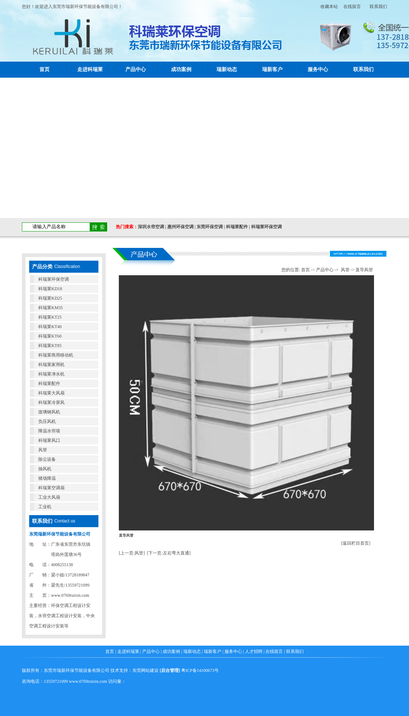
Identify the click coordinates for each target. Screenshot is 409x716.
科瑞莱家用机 (51, 364)
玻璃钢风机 (49, 412)
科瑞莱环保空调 (266, 226)
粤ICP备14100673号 (200, 670)
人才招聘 (253, 651)
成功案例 (181, 69)
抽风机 (44, 468)
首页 (44, 69)
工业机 (44, 506)
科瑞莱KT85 (50, 345)
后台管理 (170, 670)
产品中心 (135, 69)
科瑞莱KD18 (50, 288)
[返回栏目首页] (355, 543)
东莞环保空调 (209, 226)
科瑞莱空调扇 (51, 487)
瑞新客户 (272, 69)
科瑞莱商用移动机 (55, 355)
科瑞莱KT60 (50, 336)
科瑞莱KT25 (50, 317)
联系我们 (378, 6)
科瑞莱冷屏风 (51, 402)
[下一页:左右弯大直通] (168, 553)
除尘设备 (47, 459)
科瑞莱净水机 (51, 374)
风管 (42, 449)
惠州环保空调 (180, 226)
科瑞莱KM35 (50, 307)
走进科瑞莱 (90, 69)
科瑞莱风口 (49, 440)
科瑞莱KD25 (50, 298)
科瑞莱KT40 (50, 326)
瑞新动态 (227, 69)
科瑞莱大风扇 (51, 393)
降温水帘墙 (49, 430)
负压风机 (47, 421)
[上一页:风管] (132, 553)
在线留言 (352, 6)
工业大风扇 (49, 497)
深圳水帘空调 (151, 226)
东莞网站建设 (145, 670)
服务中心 (318, 69)
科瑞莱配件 (237, 226)
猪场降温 (47, 478)
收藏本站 (327, 6)
